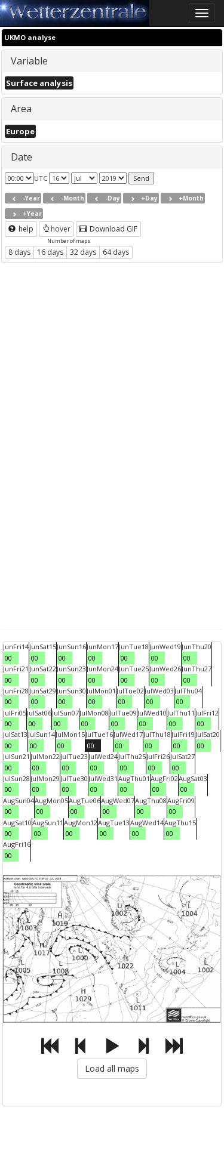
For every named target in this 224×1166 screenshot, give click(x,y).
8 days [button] (19, 252)
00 (8, 657)
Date (21, 157)
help (20, 228)
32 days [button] (83, 252)
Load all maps (112, 1068)
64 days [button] (116, 252)
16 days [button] (50, 252)
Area (21, 108)
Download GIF (108, 228)
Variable (29, 60)
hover (56, 228)
